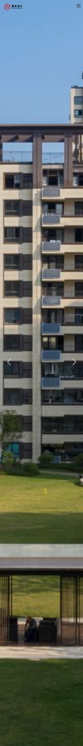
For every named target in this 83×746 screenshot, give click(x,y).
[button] (9, 351)
